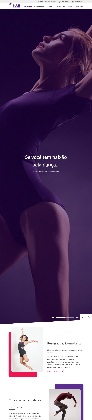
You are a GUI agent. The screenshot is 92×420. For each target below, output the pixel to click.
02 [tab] (77, 317)
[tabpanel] (46, 166)
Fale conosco (79, 6)
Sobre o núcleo (39, 6)
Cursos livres (61, 6)
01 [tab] (53, 317)
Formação (49, 6)
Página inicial (28, 6)
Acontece (70, 6)
